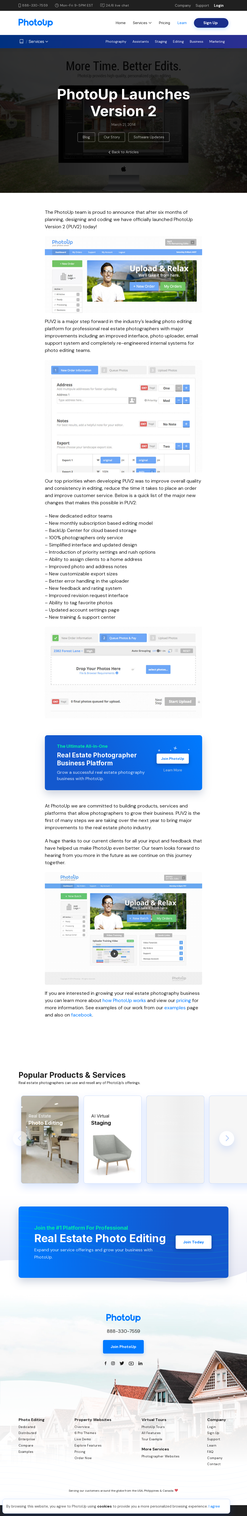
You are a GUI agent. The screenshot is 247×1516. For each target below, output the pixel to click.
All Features (151, 1433)
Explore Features (88, 1445)
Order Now (83, 1458)
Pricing (164, 22)
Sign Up (213, 1433)
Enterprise (27, 1439)
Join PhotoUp (172, 758)
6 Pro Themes (85, 1433)
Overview (82, 1427)
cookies (104, 1506)
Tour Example (152, 1439)
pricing (183, 1000)
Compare (26, 1445)
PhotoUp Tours (153, 1427)
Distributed (28, 1433)
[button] (20, 1138)
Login (219, 5)
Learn (182, 22)
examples (175, 1007)
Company (183, 5)
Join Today (193, 1242)
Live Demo (83, 1439)
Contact (214, 1464)
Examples (26, 1452)
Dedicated (27, 1427)
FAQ (210, 1452)
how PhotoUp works (124, 1000)
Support (202, 5)
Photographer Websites (161, 1456)
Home (121, 22)
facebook (81, 1015)
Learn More (173, 770)
